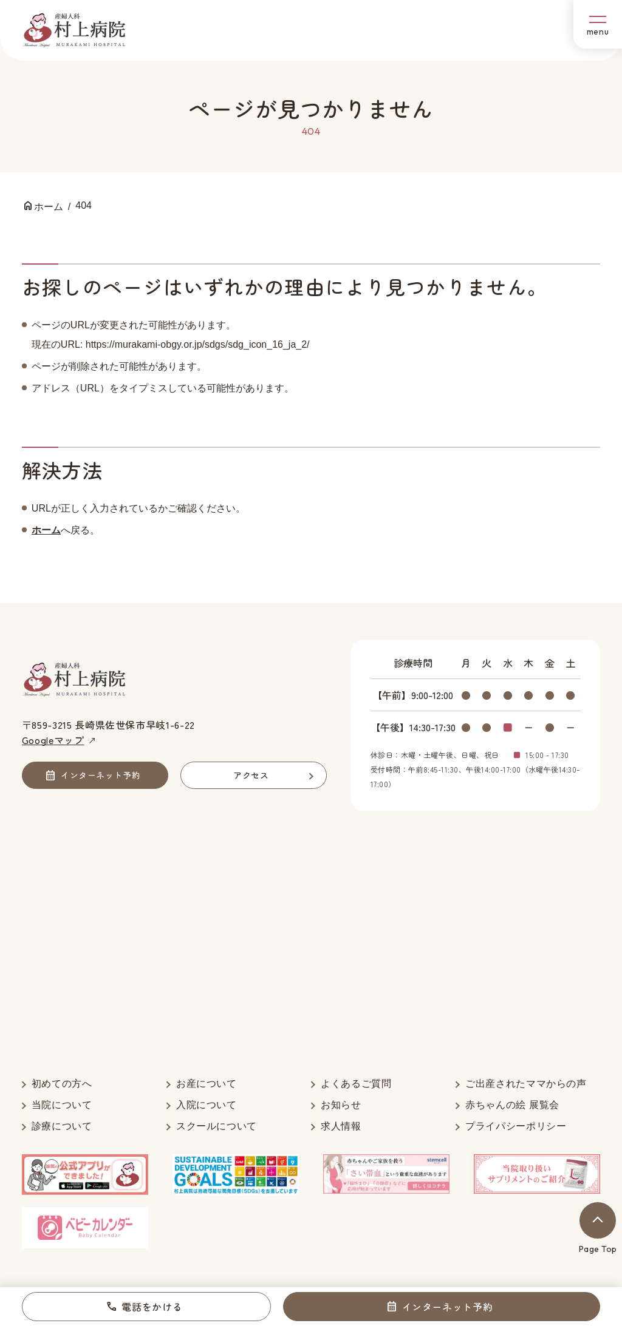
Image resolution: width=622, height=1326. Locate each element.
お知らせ (341, 1105)
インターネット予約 (447, 1306)
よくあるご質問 (356, 1083)
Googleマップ (53, 739)
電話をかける (151, 1306)
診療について (62, 1126)
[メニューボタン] (597, 24)
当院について (62, 1105)
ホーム (46, 530)
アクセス (250, 775)
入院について (206, 1105)
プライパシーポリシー (515, 1126)
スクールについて (216, 1126)
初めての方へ (62, 1083)
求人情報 (341, 1126)
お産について (206, 1083)
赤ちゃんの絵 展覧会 (512, 1105)
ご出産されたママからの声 (526, 1083)
